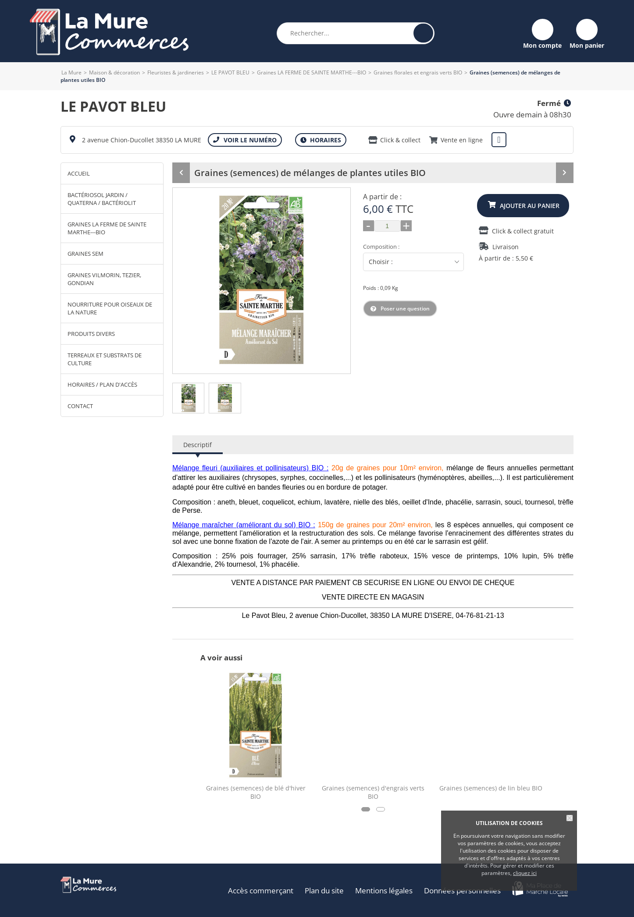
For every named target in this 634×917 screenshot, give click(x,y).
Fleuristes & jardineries (175, 72)
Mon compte (542, 45)
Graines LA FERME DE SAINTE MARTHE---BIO (311, 72)
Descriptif (197, 445)
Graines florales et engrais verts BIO (418, 72)
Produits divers (91, 334)
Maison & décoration (114, 72)
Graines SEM (85, 253)
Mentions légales (384, 890)
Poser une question (405, 308)
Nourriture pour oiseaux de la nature (110, 308)
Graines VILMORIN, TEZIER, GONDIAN (104, 279)
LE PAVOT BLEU (230, 72)
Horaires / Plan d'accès (102, 384)
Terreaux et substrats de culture (105, 359)
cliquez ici (525, 873)
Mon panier (587, 45)
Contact (80, 406)
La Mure (71, 72)
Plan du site (324, 890)
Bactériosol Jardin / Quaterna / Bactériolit (102, 199)
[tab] (188, 398)
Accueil (79, 173)
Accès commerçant (260, 890)
